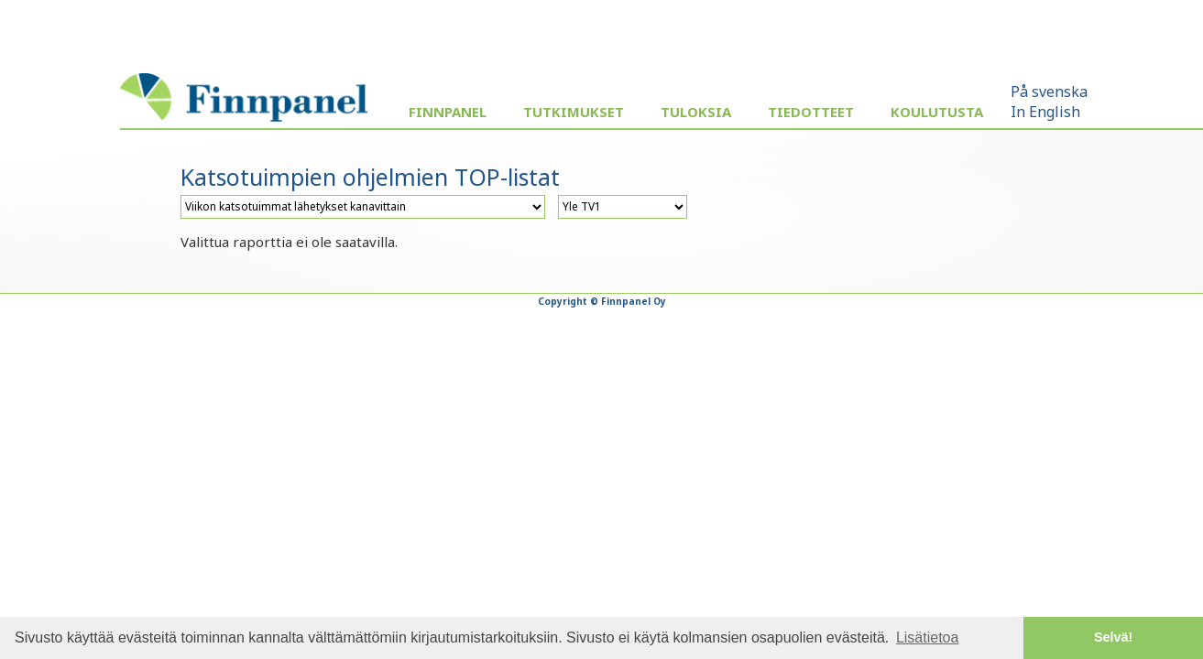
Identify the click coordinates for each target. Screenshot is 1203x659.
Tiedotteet (811, 112)
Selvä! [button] (1113, 637)
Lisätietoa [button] (927, 637)
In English (1045, 112)
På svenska (1049, 91)
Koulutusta (937, 112)
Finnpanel (448, 112)
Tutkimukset (573, 112)
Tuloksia (696, 112)
